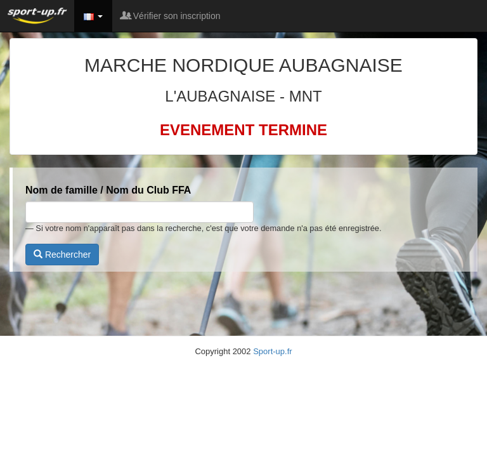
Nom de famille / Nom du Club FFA (108, 190)
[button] (93, 16)
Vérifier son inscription (171, 16)
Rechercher (62, 254)
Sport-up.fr (272, 351)
